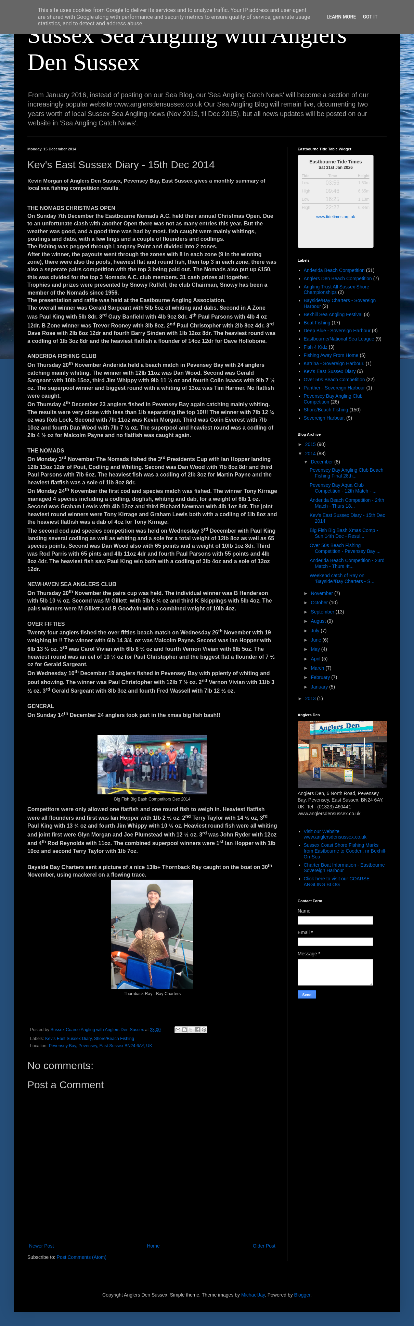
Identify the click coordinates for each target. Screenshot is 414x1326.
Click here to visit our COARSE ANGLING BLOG (337, 881)
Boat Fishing (317, 322)
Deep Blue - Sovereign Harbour (337, 330)
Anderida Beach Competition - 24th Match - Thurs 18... (347, 503)
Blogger (302, 1295)
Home (153, 1246)
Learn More (341, 17)
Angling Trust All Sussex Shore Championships (336, 289)
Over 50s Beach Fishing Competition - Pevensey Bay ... (345, 548)
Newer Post (41, 1246)
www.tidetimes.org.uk (335, 216)
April (316, 658)
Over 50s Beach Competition (334, 379)
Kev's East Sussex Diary (68, 1038)
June (316, 640)
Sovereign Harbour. (324, 418)
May (316, 649)
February (321, 677)
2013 (311, 698)
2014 (311, 453)
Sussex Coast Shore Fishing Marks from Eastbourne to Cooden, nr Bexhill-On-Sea (345, 850)
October (320, 602)
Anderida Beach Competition (334, 270)
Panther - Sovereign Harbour (334, 388)
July (316, 630)
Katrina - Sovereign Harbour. (334, 363)
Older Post (264, 1246)
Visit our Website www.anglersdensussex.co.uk (335, 834)
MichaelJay (253, 1295)
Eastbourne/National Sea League (339, 339)
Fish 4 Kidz (315, 347)
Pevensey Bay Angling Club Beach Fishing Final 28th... (347, 473)
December (322, 461)
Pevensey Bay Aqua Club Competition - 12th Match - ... (343, 488)
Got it (370, 17)
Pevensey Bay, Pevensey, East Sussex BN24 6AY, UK (100, 1045)
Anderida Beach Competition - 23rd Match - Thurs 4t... (347, 563)
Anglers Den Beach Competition (338, 278)
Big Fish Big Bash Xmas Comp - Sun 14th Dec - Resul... (344, 533)
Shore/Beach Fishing (114, 1038)
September (323, 612)
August (319, 621)
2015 (311, 444)
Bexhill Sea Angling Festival (333, 314)
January (320, 687)
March (318, 668)
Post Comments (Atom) (81, 1257)
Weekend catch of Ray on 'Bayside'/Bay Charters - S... (342, 578)
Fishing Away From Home (331, 355)
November (322, 593)
